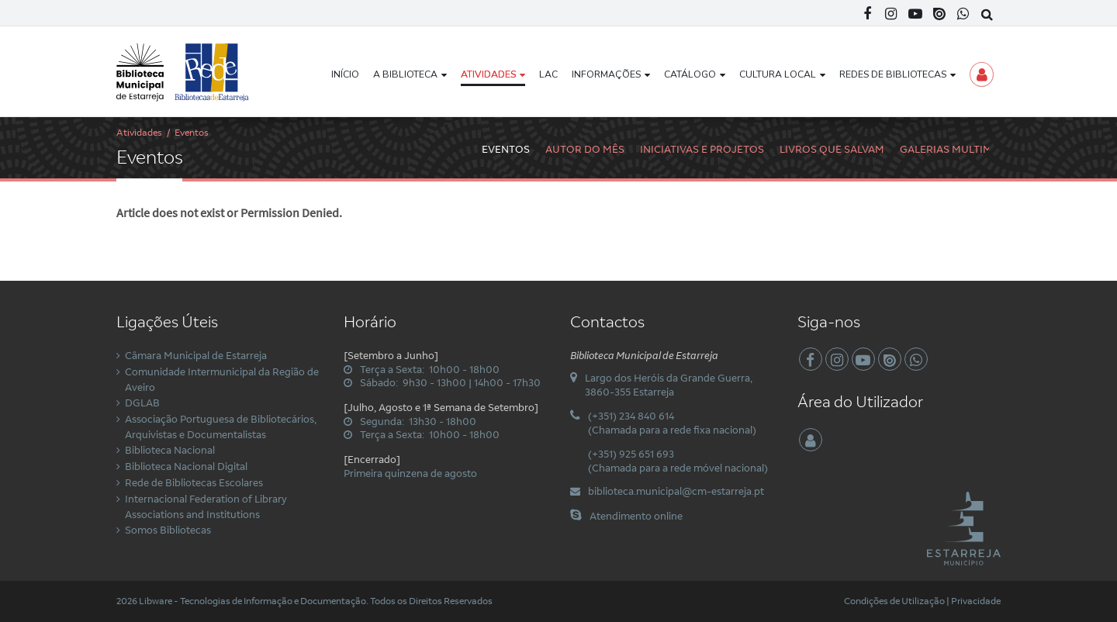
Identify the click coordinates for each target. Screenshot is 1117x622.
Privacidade (976, 600)
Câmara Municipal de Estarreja (196, 355)
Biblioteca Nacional (170, 450)
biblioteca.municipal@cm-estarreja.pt (676, 491)
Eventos (506, 149)
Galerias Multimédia (958, 149)
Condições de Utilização (894, 600)
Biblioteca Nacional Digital (186, 466)
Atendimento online (636, 516)
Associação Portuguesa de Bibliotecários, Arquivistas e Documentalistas (220, 427)
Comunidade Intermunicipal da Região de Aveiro (222, 379)
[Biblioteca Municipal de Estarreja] (183, 71)
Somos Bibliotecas (168, 530)
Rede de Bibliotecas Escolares (194, 482)
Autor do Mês (584, 149)
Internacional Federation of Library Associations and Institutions (206, 506)
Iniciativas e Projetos (702, 149)
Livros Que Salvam (832, 149)
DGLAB (142, 402)
